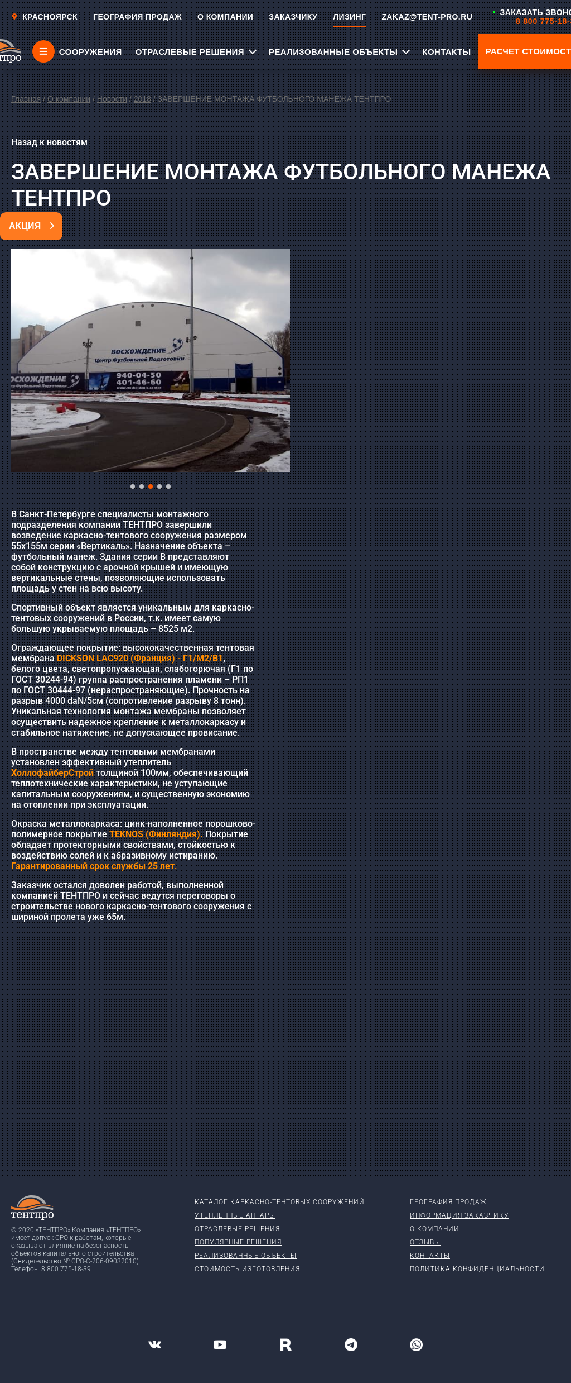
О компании (68, 98)
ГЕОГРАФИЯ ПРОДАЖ (137, 16)
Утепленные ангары (235, 1215)
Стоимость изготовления (247, 1269)
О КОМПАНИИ (225, 16)
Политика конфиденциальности (477, 1269)
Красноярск (44, 16)
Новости (112, 98)
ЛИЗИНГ (349, 16)
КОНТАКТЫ (446, 51)
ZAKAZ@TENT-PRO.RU (426, 16)
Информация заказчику (459, 1215)
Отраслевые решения (237, 1229)
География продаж (448, 1202)
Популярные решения (238, 1242)
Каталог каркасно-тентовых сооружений (280, 1202)
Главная (26, 98)
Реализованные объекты (246, 1256)
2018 (142, 98)
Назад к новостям (49, 142)
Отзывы (425, 1242)
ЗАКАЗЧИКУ (293, 16)
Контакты (430, 1256)
